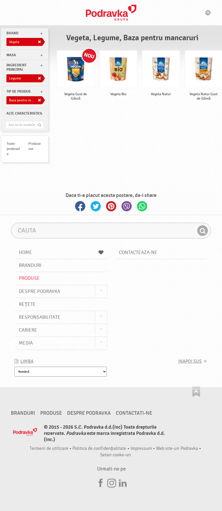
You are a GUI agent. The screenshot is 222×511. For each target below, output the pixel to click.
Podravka (111, 13)
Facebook (80, 206)
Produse (29, 278)
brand (12, 33)
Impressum (141, 448)
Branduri (30, 265)
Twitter (96, 206)
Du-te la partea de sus (196, 392)
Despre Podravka (39, 291)
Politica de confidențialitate (99, 448)
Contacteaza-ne (138, 252)
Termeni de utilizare (49, 448)
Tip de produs (18, 91)
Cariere (28, 330)
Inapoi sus (190, 361)
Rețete (27, 304)
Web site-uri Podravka (177, 448)
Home (61, 252)
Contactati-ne (134, 413)
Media (26, 343)
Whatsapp (142, 206)
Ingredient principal (16, 67)
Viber (126, 206)
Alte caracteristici (23, 113)
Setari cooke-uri (115, 455)
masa (11, 55)
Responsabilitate (39, 317)
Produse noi (34, 146)
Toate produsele (13, 148)
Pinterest (111, 206)
